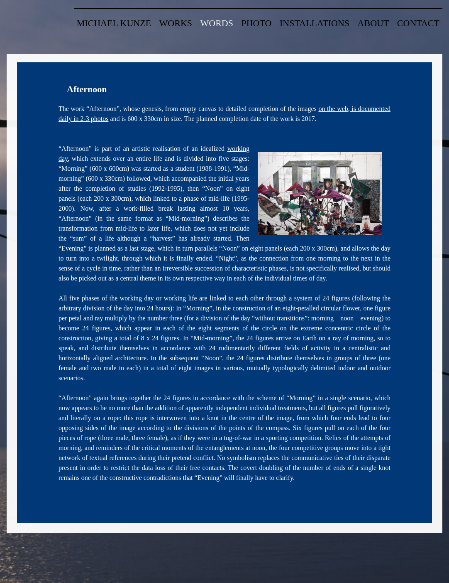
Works (175, 23)
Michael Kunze (114, 23)
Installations (314, 23)
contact (418, 23)
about (373, 23)
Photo (257, 23)
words (216, 23)
